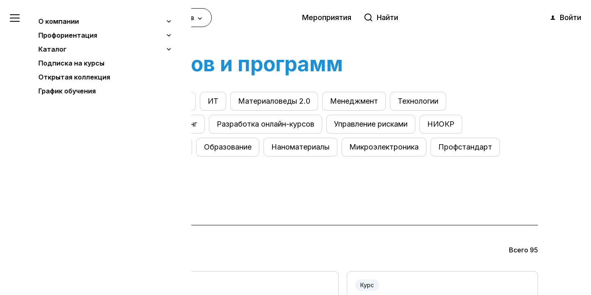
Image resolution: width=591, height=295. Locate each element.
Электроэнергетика (152, 101)
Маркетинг (177, 124)
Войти (565, 17)
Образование (228, 147)
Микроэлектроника (384, 147)
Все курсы (79, 101)
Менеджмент (354, 101)
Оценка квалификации (100, 124)
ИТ (213, 101)
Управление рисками (371, 124)
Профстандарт (465, 147)
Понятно (84, 266)
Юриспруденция (90, 147)
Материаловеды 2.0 (274, 101)
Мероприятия (326, 17)
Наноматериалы (300, 147)
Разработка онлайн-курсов (265, 124)
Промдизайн (161, 147)
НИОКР (440, 124)
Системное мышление (100, 170)
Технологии (418, 101)
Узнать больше (66, 246)
